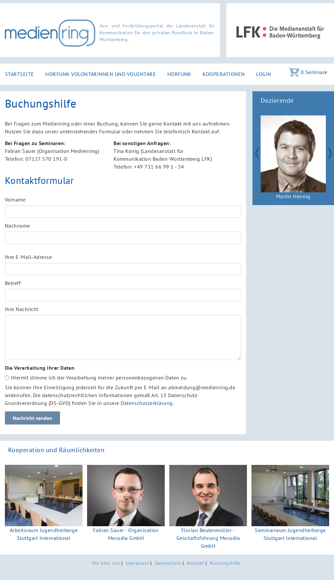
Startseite (19, 74)
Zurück (254, 152)
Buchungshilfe (225, 563)
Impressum (137, 563)
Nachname (17, 225)
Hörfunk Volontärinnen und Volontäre (100, 74)
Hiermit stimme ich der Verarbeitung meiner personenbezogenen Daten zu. (99, 377)
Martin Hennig (293, 196)
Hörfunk (179, 74)
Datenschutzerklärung (147, 403)
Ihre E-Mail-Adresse (28, 257)
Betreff (13, 283)
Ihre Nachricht (21, 309)
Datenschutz (168, 563)
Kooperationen (224, 74)
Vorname (15, 199)
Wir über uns (106, 563)
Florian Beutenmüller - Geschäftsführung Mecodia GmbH (208, 538)
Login (263, 74)
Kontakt (195, 563)
